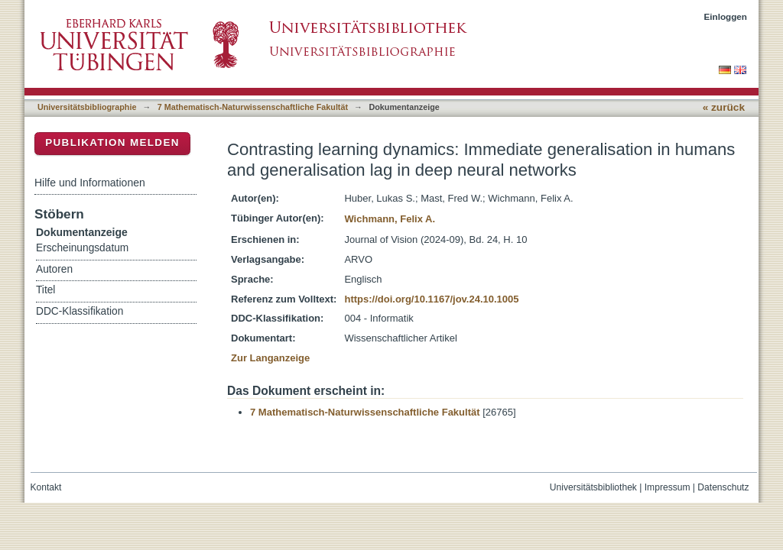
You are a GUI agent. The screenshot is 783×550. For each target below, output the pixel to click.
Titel (45, 290)
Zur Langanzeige (270, 358)
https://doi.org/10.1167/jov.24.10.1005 (431, 299)
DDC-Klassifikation (79, 311)
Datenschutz (723, 487)
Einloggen (726, 16)
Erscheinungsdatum (82, 248)
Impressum (667, 487)
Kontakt (46, 487)
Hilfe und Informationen (89, 182)
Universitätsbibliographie (86, 107)
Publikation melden (112, 142)
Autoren (54, 269)
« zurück (724, 107)
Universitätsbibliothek (593, 487)
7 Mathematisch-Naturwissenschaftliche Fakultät (253, 107)
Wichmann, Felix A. (389, 219)
